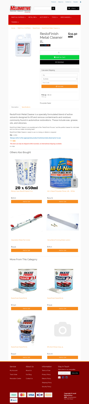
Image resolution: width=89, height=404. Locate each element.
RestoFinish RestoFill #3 (19, 347)
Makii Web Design (68, 399)
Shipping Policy (47, 382)
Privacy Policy (46, 374)
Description (15, 107)
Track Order (13, 374)
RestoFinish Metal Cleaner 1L (51, 28)
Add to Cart (59, 57)
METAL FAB (32, 17)
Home (13, 28)
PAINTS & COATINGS (18, 17)
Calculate (59, 86)
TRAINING (15, 22)
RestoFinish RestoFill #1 (19, 298)
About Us (60, 2)
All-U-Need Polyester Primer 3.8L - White (61, 191)
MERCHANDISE (66, 17)
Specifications (26, 107)
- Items (72, 8)
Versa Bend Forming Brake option (58, 240)
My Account (13, 370)
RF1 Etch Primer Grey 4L (55, 347)
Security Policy (46, 386)
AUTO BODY (44, 17)
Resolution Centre (15, 378)
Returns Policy (46, 378)
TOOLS (55, 17)
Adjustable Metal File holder (20, 240)
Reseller (75, 2)
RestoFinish (36, 28)
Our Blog (29, 374)
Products (53, 2)
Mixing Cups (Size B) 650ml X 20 (22, 191)
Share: (45, 45)
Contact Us (68, 2)
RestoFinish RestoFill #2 (55, 298)
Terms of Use (46, 370)
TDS (11, 141)
